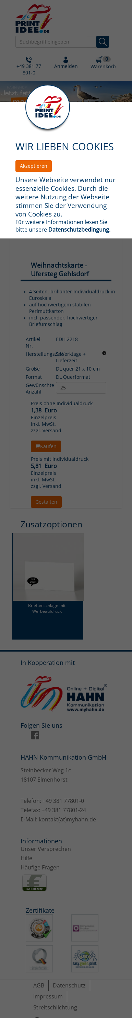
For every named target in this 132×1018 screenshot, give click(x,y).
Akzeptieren (33, 166)
